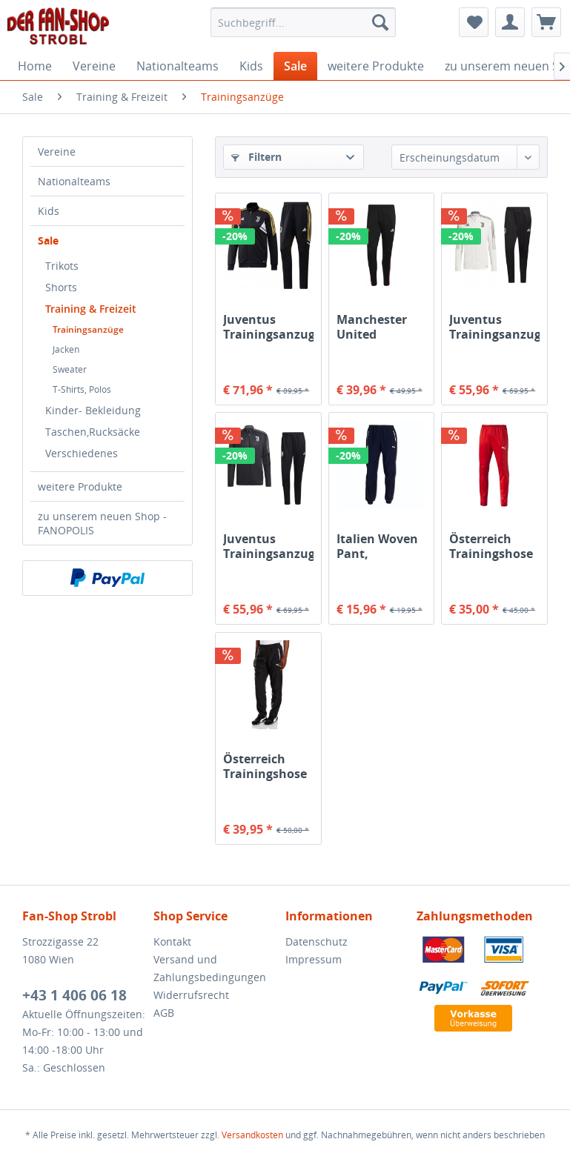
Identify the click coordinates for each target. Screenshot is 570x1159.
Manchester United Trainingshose (378, 327)
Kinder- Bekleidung (93, 410)
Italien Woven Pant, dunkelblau (377, 546)
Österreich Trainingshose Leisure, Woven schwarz (268, 766)
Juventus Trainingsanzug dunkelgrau (268, 546)
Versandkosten (252, 1135)
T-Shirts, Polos (82, 389)
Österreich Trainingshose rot (491, 546)
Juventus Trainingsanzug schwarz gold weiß (268, 327)
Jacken (66, 349)
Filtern (256, 157)
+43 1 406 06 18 (74, 995)
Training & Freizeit (90, 309)
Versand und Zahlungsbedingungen (209, 968)
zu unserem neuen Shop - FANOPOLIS (102, 523)
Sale (48, 240)
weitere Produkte (80, 486)
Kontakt (172, 941)
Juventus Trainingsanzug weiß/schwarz (494, 327)
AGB (163, 1013)
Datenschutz (316, 941)
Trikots (62, 266)
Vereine (57, 152)
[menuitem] (303, 22)
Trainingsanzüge (88, 329)
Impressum (313, 959)
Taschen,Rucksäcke (92, 432)
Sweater (70, 369)
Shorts (61, 287)
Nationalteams (74, 181)
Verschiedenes (81, 453)
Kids (48, 211)
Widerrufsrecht (191, 995)
